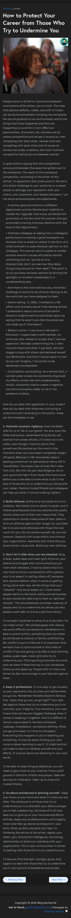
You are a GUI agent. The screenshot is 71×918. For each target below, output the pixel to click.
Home (6, 8)
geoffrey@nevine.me (38, 907)
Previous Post (15, 879)
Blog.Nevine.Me (46, 902)
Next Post (57, 879)
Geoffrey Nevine (56, 911)
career (16, 8)
